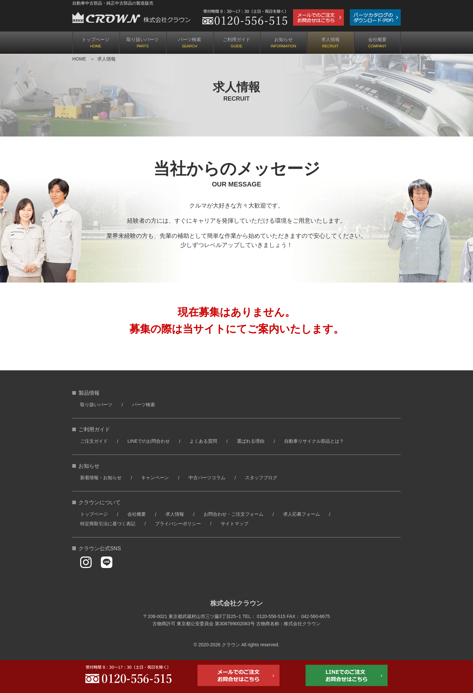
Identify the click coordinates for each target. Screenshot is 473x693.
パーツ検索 (189, 39)
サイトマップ (234, 523)
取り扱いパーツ (142, 39)
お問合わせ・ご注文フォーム (233, 514)
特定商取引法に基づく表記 (107, 523)
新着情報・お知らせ (101, 477)
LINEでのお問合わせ (148, 441)
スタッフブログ (261, 477)
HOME (79, 59)
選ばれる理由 (250, 441)
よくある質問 (203, 441)
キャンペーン (155, 477)
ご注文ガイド (94, 441)
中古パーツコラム (207, 477)
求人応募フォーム (301, 514)
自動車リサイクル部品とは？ (314, 441)
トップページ (95, 39)
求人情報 (330, 39)
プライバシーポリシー (178, 523)
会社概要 (377, 39)
